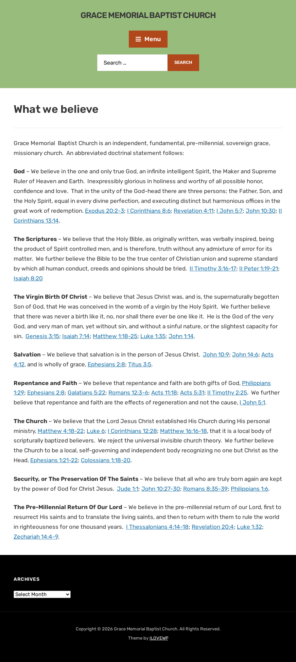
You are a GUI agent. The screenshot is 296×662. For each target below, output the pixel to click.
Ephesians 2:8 (106, 364)
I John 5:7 (229, 210)
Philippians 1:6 (249, 488)
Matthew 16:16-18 (183, 431)
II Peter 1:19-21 (258, 268)
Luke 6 (96, 431)
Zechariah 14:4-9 (36, 536)
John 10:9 (216, 354)
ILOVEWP (159, 638)
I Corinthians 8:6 (149, 210)
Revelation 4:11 (193, 210)
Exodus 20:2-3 (104, 210)
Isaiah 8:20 (28, 278)
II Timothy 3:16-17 (213, 268)
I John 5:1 (252, 402)
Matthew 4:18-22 (61, 431)
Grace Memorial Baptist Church (148, 15)
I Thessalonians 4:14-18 (157, 526)
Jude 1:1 (127, 488)
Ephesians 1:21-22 (54, 460)
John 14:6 (245, 354)
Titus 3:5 (139, 364)
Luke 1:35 (153, 336)
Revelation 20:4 (213, 526)
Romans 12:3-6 (128, 392)
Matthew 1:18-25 (115, 336)
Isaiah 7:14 (76, 336)
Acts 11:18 (164, 392)
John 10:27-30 (160, 488)
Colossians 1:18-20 (105, 460)
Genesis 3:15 (42, 336)
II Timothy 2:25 (227, 392)
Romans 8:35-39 (205, 488)
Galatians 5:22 (86, 392)
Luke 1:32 (249, 526)
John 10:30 (261, 210)
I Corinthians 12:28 (132, 431)
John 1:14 (181, 336)
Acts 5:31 (192, 392)
